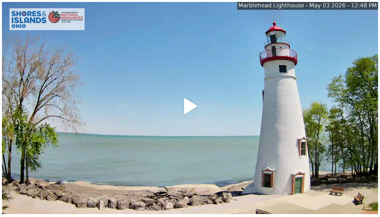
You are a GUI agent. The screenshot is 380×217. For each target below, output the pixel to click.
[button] (190, 106)
